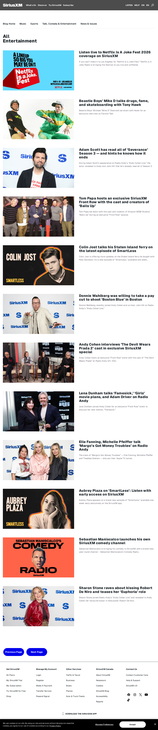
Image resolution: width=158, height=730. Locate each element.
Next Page (37, 652)
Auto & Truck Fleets (75, 696)
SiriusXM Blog (102, 691)
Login (38, 675)
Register (40, 680)
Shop (8, 696)
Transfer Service (43, 691)
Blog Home (9, 23)
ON (143, 5)
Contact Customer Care (137, 675)
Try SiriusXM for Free (16, 691)
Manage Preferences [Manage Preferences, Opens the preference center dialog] (104, 724)
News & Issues (89, 23)
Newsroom (101, 680)
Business (70, 680)
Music (22, 23)
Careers (99, 685)
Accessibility (102, 696)
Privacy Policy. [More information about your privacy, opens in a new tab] (55, 726)
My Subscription (14, 685)
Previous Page (13, 652)
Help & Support (133, 680)
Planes (69, 691)
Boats (69, 685)
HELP (137, 5)
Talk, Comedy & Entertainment (59, 23)
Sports (34, 23)
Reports (99, 701)
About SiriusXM (103, 675)
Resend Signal (42, 696)
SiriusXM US (131, 685)
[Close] (155, 724)
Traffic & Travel (73, 675)
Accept (132, 724)
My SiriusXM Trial (14, 680)
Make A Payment (44, 685)
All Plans (10, 675)
